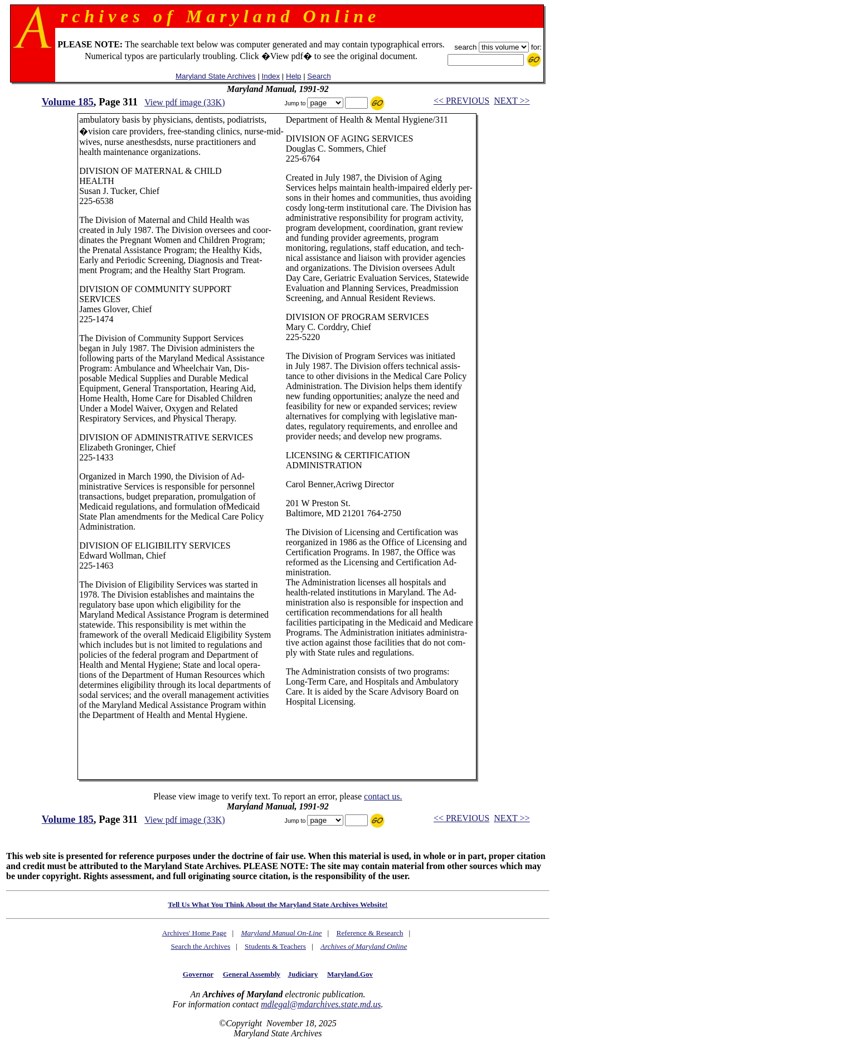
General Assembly (251, 974)
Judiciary (303, 974)
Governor (198, 974)
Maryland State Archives (216, 76)
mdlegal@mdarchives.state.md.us (321, 1004)
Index (271, 76)
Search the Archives (201, 946)
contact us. (383, 796)
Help (293, 76)
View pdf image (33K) (184, 102)
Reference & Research (370, 933)
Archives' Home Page (194, 933)
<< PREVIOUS (461, 100)
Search (318, 76)
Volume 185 (68, 102)
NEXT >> (511, 100)
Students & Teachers (275, 946)
